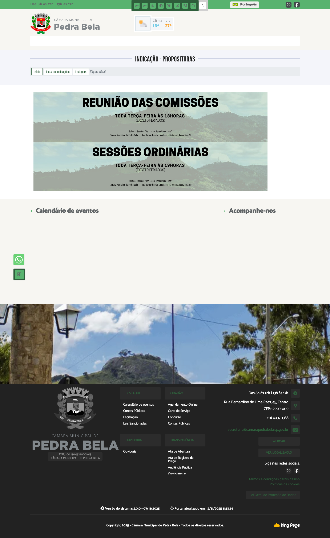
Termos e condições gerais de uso (274, 479)
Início (37, 71)
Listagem (80, 71)
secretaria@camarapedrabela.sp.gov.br (258, 430)
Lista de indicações (58, 71)
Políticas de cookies (285, 484)
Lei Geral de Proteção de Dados (272, 495)
